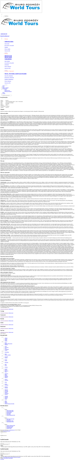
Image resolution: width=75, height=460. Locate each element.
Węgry (6, 401)
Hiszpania (6, 362)
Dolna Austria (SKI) (10, 410)
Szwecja (6, 394)
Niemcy (6, 379)
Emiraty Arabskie (8, 354)
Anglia (6, 339)
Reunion (6, 386)
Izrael (6, 365)
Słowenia (6, 390)
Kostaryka (6, 370)
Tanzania (6, 397)
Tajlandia (6, 396)
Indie (6, 364)
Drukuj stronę (10, 309)
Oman (6, 382)
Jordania (6, 367)
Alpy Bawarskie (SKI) (10, 418)
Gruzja (6, 360)
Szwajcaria (6, 393)
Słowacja (6, 389)
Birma (6, 342)
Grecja (6, 359)
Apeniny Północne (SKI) (11, 425)
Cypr (5, 348)
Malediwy (6, 373)
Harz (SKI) (8, 419)
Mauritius (6, 376)
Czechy (6, 350)
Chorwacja (6, 347)
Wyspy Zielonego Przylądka (9, 403)
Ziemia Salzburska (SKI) (11, 415)
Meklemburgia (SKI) (10, 421)
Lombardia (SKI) (9, 427)
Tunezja (6, 398)
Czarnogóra (7, 349)
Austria (6, 340)
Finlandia (6, 356)
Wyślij (2, 445)
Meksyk (6, 377)
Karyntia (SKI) (9, 412)
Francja (6, 357)
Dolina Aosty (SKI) (10, 426)
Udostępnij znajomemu (4, 309)
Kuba (6, 371)
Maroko (6, 375)
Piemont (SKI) (9, 428)
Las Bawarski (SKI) (10, 420)
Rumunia (6, 387)
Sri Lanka (6, 391)
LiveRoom (2, 459)
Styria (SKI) (9, 413)
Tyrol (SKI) (9, 414)
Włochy (6, 402)
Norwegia (6, 380)
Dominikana (7, 352)
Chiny (6, 346)
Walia (6, 400)
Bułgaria (6, 344)
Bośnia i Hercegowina (8, 343)
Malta (6, 374)
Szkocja (6, 392)
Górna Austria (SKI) (10, 411)
